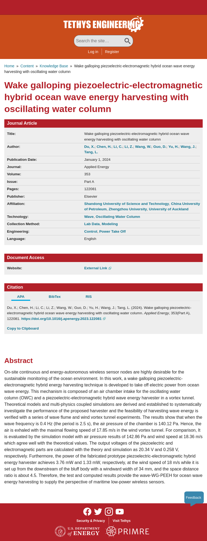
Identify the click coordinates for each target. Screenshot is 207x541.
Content (27, 66)
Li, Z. (129, 147)
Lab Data (91, 224)
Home (9, 66)
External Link (95, 268)
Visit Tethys (121, 521)
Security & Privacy (91, 521)
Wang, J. (188, 147)
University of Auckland (169, 209)
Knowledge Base (54, 66)
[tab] (24, 297)
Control (90, 231)
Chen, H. (103, 147)
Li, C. (117, 147)
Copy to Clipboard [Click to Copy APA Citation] (23, 328)
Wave (89, 217)
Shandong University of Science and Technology (126, 204)
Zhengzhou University (128, 209)
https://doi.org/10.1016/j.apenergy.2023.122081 (61, 319)
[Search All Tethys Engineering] (103, 41)
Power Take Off (112, 231)
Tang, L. (91, 152)
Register (112, 52)
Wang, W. (143, 147)
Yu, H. (173, 147)
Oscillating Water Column (118, 217)
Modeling (110, 224)
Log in (93, 52)
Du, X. (89, 147)
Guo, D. (159, 147)
